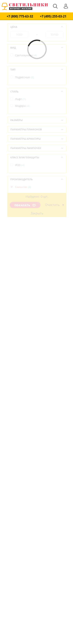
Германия (23, 209)
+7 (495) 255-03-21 (53, 16)
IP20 (19, 165)
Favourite (23, 187)
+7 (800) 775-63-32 (20, 16)
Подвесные (24, 77)
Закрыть (37, 213)
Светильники (26, 55)
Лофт (20, 99)
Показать (25, 205)
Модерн (22, 106)
